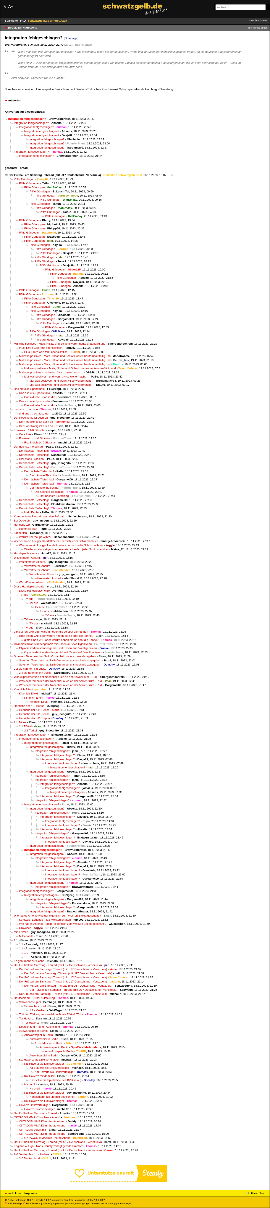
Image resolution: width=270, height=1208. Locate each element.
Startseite (12, 20)
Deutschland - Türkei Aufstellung (34, 998)
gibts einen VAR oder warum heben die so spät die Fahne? (51, 631)
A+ (10, 6)
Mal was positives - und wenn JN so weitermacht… (51, 372)
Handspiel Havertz (25, 553)
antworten (14, 100)
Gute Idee (25, 434)
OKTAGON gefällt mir (32, 1129)
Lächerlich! (20, 532)
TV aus (23, 594)
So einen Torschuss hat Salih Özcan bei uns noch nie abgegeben (55, 656)
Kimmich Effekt (23, 689)
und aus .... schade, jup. (34, 413)
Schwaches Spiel (30, 1002)
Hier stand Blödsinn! (31, 459)
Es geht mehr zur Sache (29, 961)
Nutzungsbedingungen (78, 1203)
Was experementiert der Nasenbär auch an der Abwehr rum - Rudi (55, 676)
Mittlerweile (21, 932)
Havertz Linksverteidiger (34, 1105)
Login (251, 20)
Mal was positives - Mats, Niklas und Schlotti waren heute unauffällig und (59, 343)
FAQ (23, 20)
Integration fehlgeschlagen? (31, 123)
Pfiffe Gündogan (24, 179)
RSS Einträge (13, 1203)
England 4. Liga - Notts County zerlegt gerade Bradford (48, 1146)
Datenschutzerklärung (103, 1203)
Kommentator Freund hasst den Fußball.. (40, 516)
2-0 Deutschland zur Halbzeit (32, 1154)
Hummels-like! (28, 528)
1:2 (26, 952)
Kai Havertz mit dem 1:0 (39, 1076)
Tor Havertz (26, 1018)
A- (5, 7)
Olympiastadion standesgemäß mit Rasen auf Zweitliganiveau (53, 644)
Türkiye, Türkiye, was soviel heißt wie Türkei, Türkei (51, 1014)
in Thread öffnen (259, 27)
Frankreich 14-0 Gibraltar (29, 430)
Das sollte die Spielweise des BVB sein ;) (55, 1080)
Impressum (59, 1203)
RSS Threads (31, 1203)
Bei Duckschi (22, 520)
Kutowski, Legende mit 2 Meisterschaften (45, 919)
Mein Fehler (31, 512)
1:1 (16, 940)
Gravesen (25, 928)
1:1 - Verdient (37, 1010)
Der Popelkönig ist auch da (31, 417)
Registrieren (261, 20)
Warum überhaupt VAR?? (35, 537)
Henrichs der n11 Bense (29, 705)
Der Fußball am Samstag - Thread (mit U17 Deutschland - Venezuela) (55, 175)
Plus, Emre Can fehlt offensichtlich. (41, 347)
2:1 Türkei (20, 722)
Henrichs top (22, 524)
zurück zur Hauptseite (22, 27)
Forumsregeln (124, 1203)
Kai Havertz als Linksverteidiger (39, 1059)
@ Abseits (86, 44)
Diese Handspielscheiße (29, 586)
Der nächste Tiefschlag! (29, 446)
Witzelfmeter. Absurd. (27, 557)
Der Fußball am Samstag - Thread (35, 1113)
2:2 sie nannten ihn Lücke (30, 668)
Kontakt (46, 1203)
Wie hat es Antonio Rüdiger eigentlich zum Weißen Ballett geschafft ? (57, 915)
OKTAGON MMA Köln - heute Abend (37, 1117)
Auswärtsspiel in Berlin (33, 1030)
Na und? (29, 1084)
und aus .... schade (26, 409)
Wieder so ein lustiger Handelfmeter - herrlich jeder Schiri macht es (56, 541)
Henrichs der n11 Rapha (34, 718)
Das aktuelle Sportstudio (29, 388)
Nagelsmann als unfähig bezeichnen (52, 1096)
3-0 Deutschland (29, 1158)
